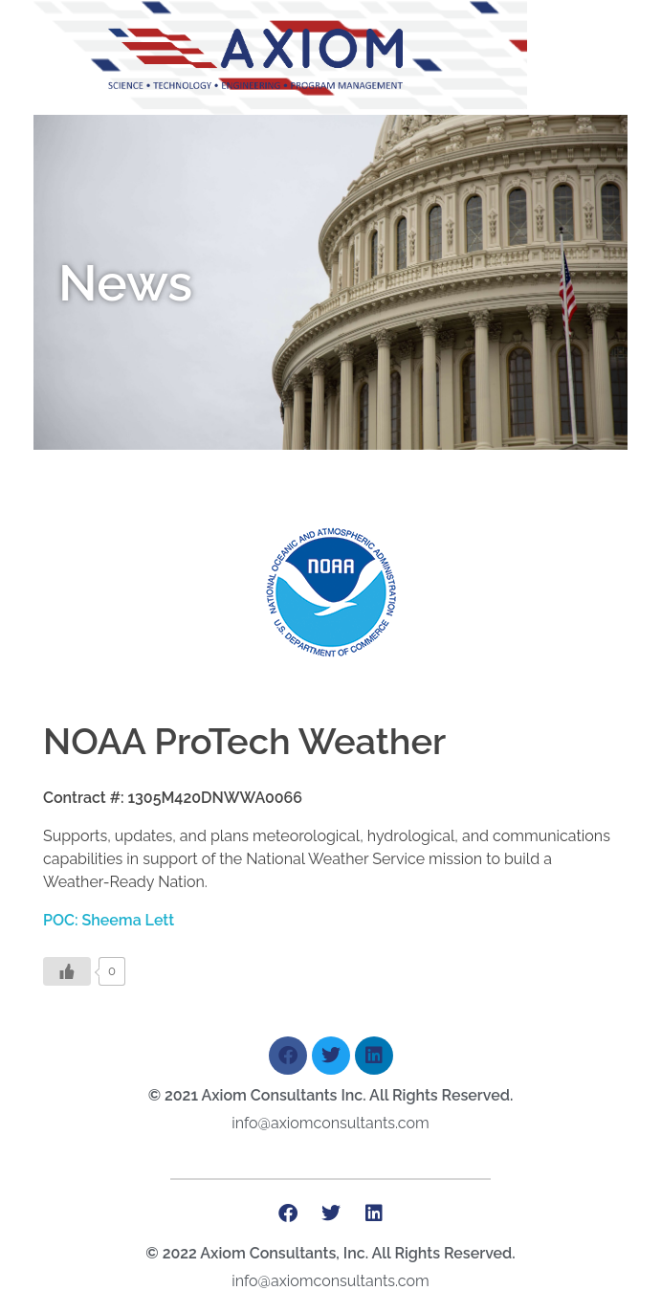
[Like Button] (67, 971)
